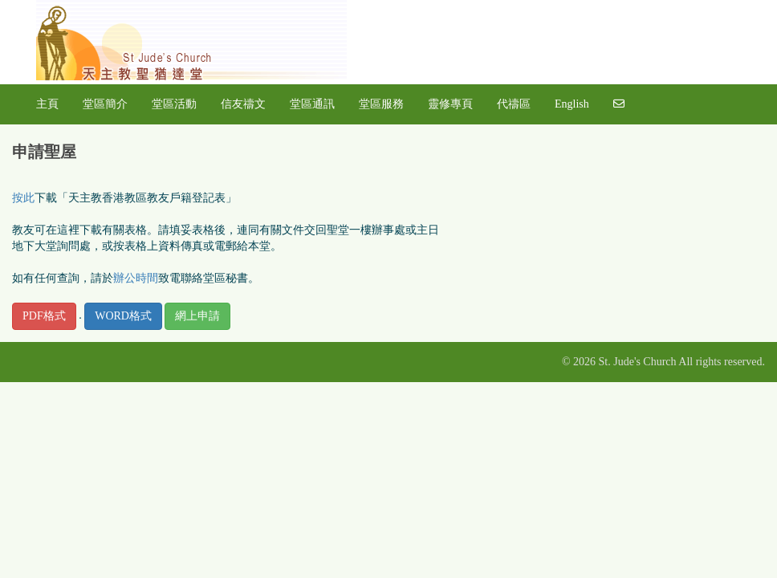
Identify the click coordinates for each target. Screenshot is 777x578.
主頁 (47, 104)
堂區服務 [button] (381, 104)
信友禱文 (243, 104)
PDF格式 (44, 316)
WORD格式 (123, 316)
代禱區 (514, 104)
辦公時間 (135, 278)
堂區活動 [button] (174, 104)
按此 (23, 198)
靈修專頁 (450, 104)
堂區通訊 (312, 104)
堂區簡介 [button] (105, 104)
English (572, 104)
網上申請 (197, 316)
